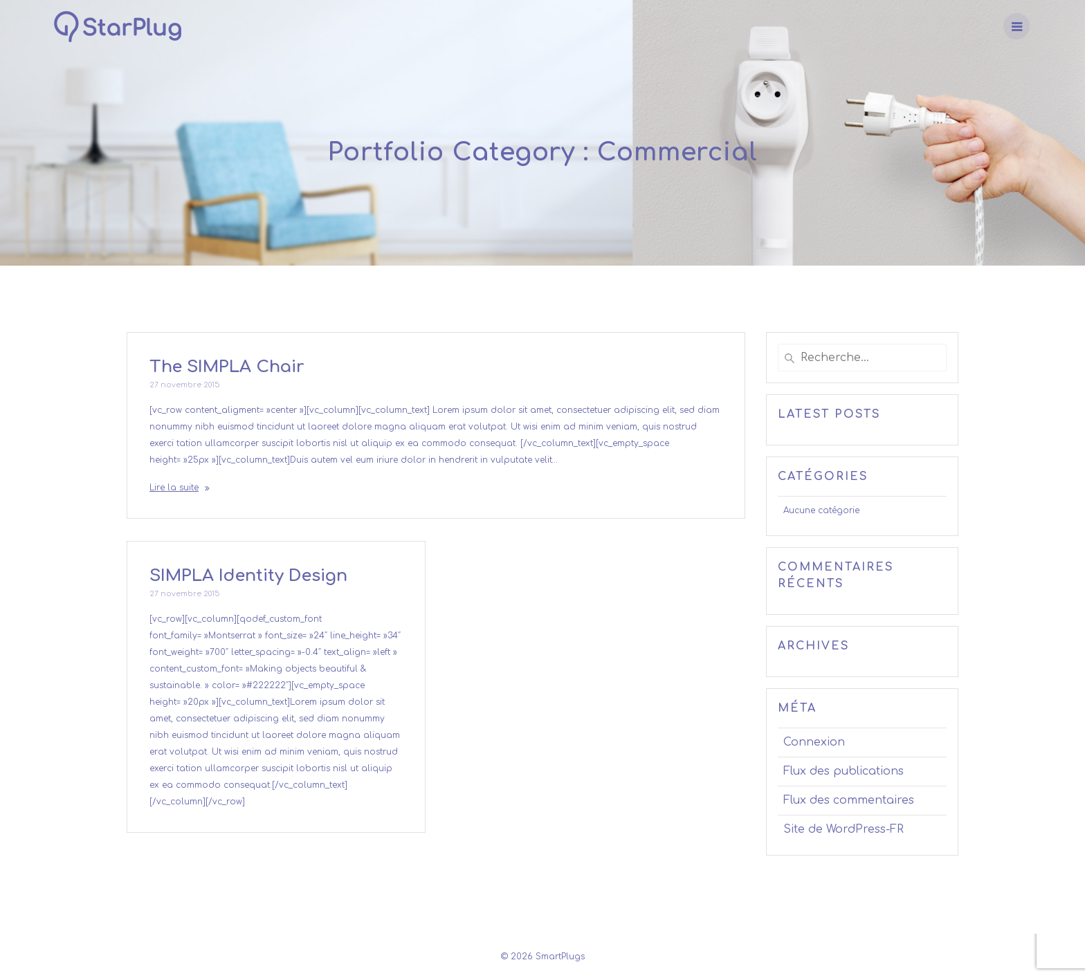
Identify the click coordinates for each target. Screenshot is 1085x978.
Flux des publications (843, 771)
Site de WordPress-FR (843, 829)
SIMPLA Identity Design (248, 575)
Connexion (814, 742)
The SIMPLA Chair (226, 367)
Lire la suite (174, 487)
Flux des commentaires (848, 800)
